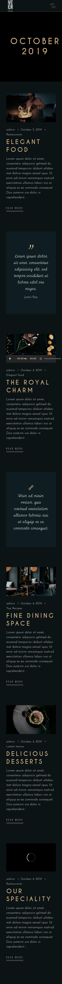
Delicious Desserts (27, 758)
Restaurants (14, 134)
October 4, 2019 (32, 370)
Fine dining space (30, 619)
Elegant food (23, 146)
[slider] (25, 358)
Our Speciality (29, 895)
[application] (31, 359)
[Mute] (40, 359)
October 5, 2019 (32, 129)
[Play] (10, 359)
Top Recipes (14, 608)
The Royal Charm (28, 386)
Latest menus (15, 746)
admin (11, 129)
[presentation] (13, 719)
